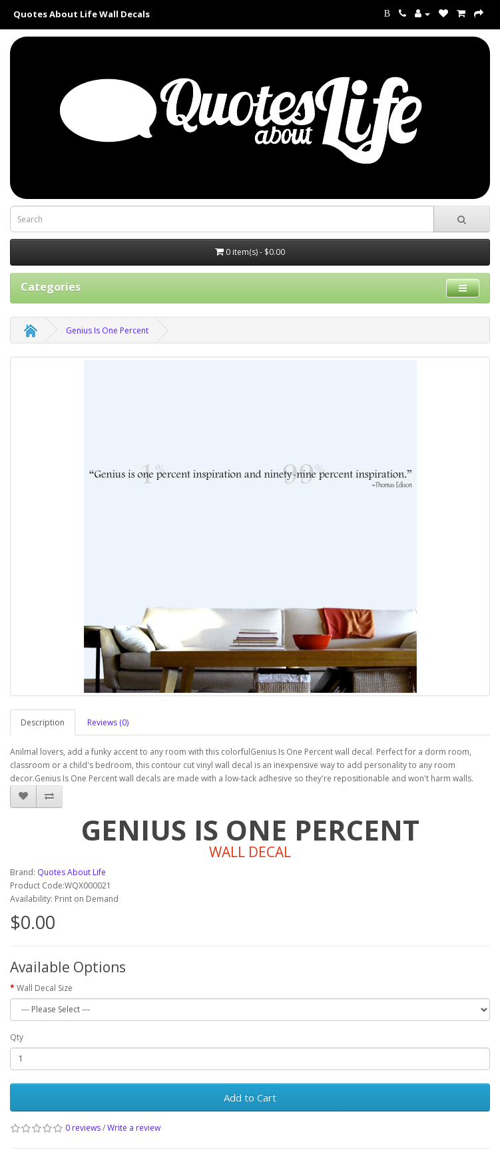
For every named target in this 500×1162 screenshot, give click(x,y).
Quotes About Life (71, 872)
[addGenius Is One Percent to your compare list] (49, 796)
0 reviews (83, 1127)
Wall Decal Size (45, 988)
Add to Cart (250, 1097)
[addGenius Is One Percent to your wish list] (23, 796)
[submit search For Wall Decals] (461, 219)
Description (43, 722)
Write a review (133, 1127)
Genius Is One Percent (107, 330)
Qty (16, 1037)
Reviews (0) (107, 722)
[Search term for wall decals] (222, 219)
